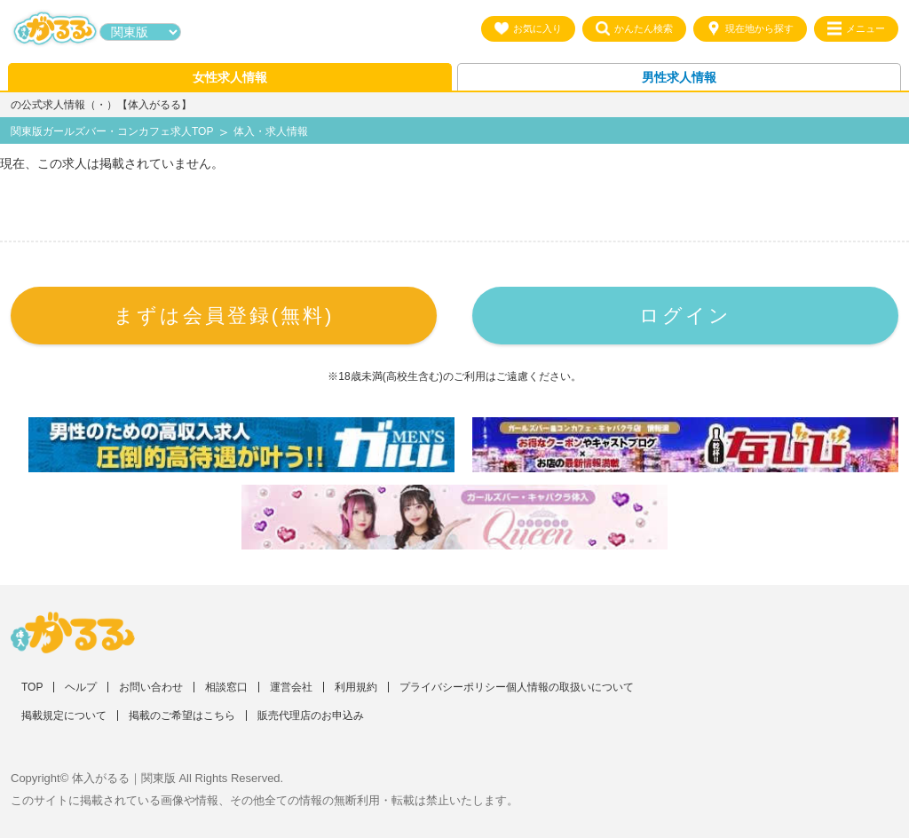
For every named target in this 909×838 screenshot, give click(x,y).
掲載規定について (64, 715)
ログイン (685, 315)
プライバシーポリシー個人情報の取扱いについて (516, 687)
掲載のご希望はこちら (182, 715)
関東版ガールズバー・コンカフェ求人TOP (112, 131)
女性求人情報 (230, 77)
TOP (32, 687)
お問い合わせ (151, 687)
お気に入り (528, 28)
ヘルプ (81, 687)
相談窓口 (226, 687)
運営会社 (291, 687)
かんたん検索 (634, 28)
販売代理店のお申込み (310, 715)
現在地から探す (750, 28)
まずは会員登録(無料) (224, 315)
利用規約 (356, 687)
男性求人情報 (679, 77)
